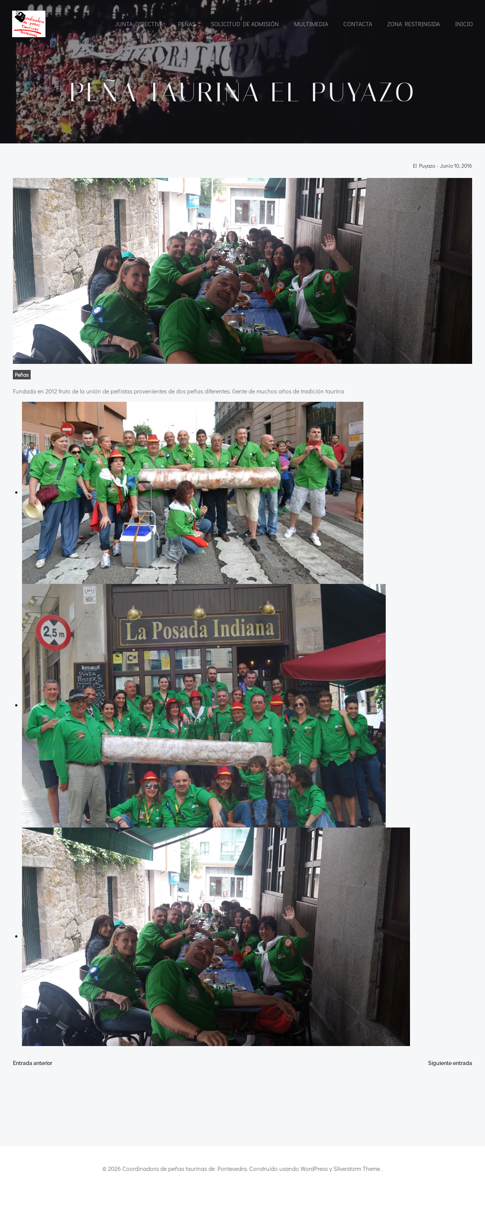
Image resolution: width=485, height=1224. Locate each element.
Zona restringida (413, 24)
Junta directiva (139, 24)
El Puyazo (425, 198)
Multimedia (311, 24)
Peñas (187, 24)
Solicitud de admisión (245, 24)
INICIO (464, 24)
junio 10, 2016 (457, 198)
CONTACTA (357, 24)
